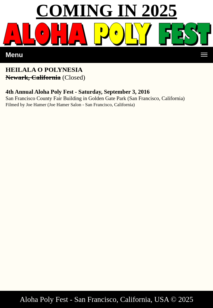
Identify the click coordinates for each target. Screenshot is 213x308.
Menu (106, 57)
